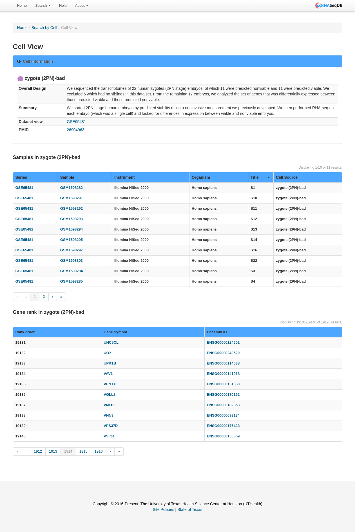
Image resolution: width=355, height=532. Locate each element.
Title (260, 177)
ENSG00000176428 (223, 426)
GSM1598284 (71, 271)
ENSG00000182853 (223, 405)
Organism (201, 177)
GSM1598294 (71, 229)
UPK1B (110, 363)
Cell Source (287, 177)
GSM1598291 (71, 198)
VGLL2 (109, 394)
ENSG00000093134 (223, 415)
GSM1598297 (71, 250)
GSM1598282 (71, 187)
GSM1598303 (71, 260)
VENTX (110, 384)
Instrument (124, 177)
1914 (68, 451)
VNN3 (108, 415)
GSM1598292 (71, 208)
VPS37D (111, 426)
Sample (67, 177)
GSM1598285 (71, 281)
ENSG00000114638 (223, 363)
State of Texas (189, 509)
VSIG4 (109, 436)
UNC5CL (111, 342)
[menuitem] (22, 5)
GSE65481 (76, 121)
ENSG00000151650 (223, 384)
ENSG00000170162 (223, 394)
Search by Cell (44, 27)
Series (21, 177)
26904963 (75, 130)
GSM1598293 (71, 219)
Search (43, 5)
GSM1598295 (71, 240)
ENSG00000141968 (223, 374)
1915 (83, 451)
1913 (53, 451)
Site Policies (163, 509)
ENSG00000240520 (223, 353)
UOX (107, 353)
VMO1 (109, 405)
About (82, 5)
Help (63, 5)
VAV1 (108, 374)
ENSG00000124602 (223, 342)
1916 (99, 451)
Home (22, 5)
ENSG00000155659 (223, 436)
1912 (38, 451)
